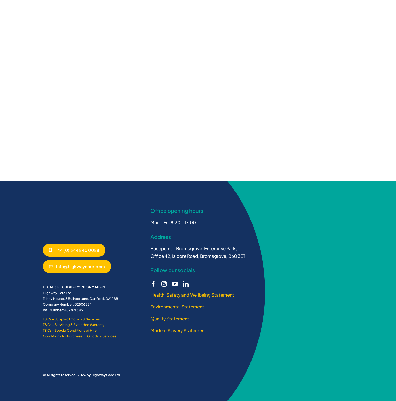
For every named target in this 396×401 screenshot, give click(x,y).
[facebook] (153, 284)
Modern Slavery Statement (178, 330)
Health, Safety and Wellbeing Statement (192, 295)
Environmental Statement (177, 306)
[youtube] (175, 284)
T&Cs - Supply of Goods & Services (71, 319)
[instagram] (164, 284)
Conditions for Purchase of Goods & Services (79, 336)
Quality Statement (169, 318)
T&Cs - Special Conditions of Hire (70, 330)
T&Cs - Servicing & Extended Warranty (73, 325)
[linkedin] (186, 284)
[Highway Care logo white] (62, 206)
